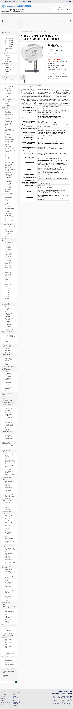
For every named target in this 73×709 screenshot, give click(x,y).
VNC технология (9, 48)
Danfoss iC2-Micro (9, 260)
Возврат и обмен (5, 704)
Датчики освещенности (9, 145)
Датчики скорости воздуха (10, 151)
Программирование (23, 1)
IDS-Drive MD (8, 282)
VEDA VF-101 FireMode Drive (9, 257)
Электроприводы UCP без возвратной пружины (9, 456)
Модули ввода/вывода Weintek (9, 425)
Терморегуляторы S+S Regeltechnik (9, 161)
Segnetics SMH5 (9, 38)
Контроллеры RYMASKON (8, 178)
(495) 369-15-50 (17, 10)
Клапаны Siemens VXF (9, 654)
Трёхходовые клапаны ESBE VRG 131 (8, 359)
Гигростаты (8, 213)
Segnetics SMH (9, 40)
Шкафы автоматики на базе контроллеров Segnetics (8, 369)
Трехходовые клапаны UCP (8, 363)
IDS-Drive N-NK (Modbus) (9, 275)
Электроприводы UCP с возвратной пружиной (10, 461)
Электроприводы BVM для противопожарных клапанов (10, 562)
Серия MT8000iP (9, 408)
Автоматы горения (10, 667)
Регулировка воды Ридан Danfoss (7, 345)
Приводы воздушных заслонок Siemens (8, 607)
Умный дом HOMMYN (5, 675)
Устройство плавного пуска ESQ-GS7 (9, 308)
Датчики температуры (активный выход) (9, 129)
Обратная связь (5, 702)
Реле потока (8, 154)
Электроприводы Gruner (7, 512)
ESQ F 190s (8, 288)
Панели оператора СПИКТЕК (10, 428)
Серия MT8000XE (9, 420)
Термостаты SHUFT (8, 200)
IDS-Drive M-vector (9, 280)
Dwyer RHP (8, 191)
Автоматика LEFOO (7, 224)
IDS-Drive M (8, 277)
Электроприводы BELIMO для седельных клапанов (9, 598)
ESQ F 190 (7, 286)
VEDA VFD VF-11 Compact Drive (9, 246)
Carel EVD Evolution (10, 94)
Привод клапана (9, 352)
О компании (4, 694)
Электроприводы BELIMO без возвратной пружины (9, 572)
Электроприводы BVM (7, 545)
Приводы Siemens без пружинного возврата (9, 611)
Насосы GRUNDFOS (8, 669)
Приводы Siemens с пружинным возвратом (9, 616)
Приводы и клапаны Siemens (8, 636)
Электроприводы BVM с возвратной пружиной (10, 550)
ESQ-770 (7, 294)
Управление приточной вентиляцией (8, 375)
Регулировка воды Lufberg (7, 332)
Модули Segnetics (7, 53)
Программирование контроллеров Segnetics (18, 702)
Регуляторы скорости (8, 91)
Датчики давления (9, 148)
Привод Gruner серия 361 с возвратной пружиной (8, 534)
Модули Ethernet (9, 81)
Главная (5, 1)
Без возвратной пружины (9, 503)
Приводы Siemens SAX (9, 640)
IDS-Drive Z (8, 284)
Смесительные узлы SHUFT (8, 672)
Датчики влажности (8, 133)
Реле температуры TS (10, 227)
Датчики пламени (9, 664)
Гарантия (3, 700)
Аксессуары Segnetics (5, 64)
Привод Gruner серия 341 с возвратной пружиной (8, 528)
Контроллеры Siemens (6, 625)
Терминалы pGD (9, 448)
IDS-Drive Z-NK (8, 270)
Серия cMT (8, 410)
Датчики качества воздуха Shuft (9, 221)
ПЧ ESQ (7, 299)
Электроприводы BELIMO (7, 566)
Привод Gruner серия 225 (8, 516)
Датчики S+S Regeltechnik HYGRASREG (8, 166)
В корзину (59, 50)
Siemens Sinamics (9, 301)
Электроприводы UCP (7, 450)
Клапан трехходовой (8, 349)
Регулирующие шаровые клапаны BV (10, 336)
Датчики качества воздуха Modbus (9, 185)
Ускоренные (8, 509)
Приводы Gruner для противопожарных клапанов (10, 540)
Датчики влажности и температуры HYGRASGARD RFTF (8, 123)
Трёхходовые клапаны (6, 355)
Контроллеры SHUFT (8, 203)
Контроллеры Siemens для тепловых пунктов (9, 632)
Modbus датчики (9, 181)
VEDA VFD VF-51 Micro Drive (9, 243)
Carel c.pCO (8, 88)
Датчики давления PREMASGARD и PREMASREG (9, 174)
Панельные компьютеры (8, 435)
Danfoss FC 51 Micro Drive (8, 263)
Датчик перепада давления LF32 (9, 230)
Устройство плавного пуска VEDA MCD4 (9, 323)
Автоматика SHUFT (8, 194)
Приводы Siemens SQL (9, 647)
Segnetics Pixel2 (9, 44)
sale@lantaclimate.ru (18, 11)
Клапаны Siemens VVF (9, 650)
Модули (15, 694)
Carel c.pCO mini (9, 86)
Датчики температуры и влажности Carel (9, 138)
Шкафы (12, 1)
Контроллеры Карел (8, 96)
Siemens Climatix (9, 628)
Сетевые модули (9, 67)
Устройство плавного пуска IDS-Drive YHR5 (9, 328)
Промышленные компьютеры (7, 432)
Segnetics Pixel (9, 42)
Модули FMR (8, 59)
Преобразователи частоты (7, 239)
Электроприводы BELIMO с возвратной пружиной (9, 578)
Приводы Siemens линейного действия (9, 621)
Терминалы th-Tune (10, 446)
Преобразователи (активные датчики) (9, 210)
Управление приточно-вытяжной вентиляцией (8, 380)
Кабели (7, 73)
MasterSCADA (8, 101)
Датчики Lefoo (9, 236)
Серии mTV (8, 412)
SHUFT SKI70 (8, 266)
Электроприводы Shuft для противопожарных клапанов (10, 496)
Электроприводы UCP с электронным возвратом (9, 467)
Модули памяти (9, 69)
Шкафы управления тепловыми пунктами (8, 386)
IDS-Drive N (8, 272)
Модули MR (8, 55)
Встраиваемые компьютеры (9, 439)
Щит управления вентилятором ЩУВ (8, 401)
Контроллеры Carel (7, 84)
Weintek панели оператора (6, 405)
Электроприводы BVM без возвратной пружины (9, 555)
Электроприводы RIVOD (7, 603)
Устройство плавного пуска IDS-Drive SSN (9, 318)
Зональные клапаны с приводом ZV (8, 341)
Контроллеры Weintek (8, 415)
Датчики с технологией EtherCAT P (8, 157)
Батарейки (7, 71)
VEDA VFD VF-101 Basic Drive (9, 250)
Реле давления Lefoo (9, 234)
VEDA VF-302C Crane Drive (8, 254)
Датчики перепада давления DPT (10, 170)
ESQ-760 (7, 292)
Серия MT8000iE (9, 418)
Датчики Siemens (7, 657)
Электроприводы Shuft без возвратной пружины (9, 483)
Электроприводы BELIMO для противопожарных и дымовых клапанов (10, 585)
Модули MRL (8, 61)
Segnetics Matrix (9, 36)
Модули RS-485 (9, 79)
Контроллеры (17, 692)
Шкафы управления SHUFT (8, 393)
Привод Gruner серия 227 (8, 519)
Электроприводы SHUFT (7, 478)
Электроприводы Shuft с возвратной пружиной (9, 490)
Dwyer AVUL (8, 189)
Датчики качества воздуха (9, 142)
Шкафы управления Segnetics (16, 698)
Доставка (3, 698)
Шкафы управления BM (8, 397)
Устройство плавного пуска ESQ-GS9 (9, 313)
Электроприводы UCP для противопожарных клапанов (10, 473)
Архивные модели (7, 679)
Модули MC (8, 57)
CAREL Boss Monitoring (8, 104)
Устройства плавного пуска (6, 304)
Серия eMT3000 (9, 422)
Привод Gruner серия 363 (8, 523)
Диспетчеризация (7, 99)
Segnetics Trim (8, 46)
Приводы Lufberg (7, 500)
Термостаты (8, 118)
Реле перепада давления (9, 115)
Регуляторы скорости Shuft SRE (9, 217)
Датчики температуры (8, 111)
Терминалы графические (6, 442)
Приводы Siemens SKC (9, 643)
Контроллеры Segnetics (6, 33)
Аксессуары (16, 705)
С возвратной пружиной (8, 506)
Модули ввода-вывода (6, 76)
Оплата (3, 696)
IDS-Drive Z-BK (8, 268)
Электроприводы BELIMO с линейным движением (9, 592)
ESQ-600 (7, 297)
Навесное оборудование (6, 108)
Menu (69, 1)
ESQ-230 (7, 290)
